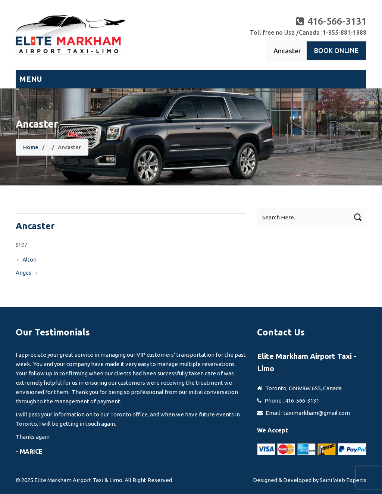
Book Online (336, 50)
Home (30, 147)
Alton (26, 259)
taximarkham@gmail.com (317, 413)
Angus (27, 272)
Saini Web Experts (343, 480)
